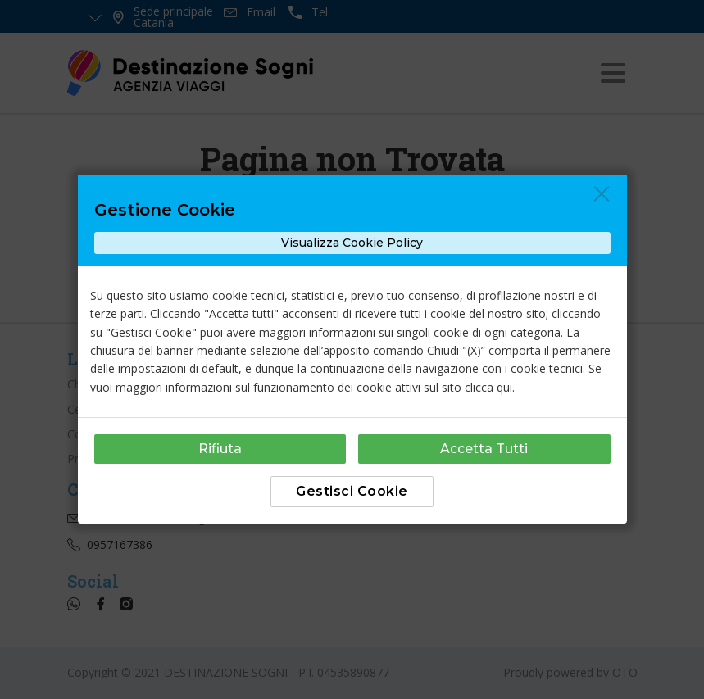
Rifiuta (220, 448)
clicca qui (488, 387)
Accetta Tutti (484, 448)
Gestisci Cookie (352, 491)
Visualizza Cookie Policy (352, 242)
